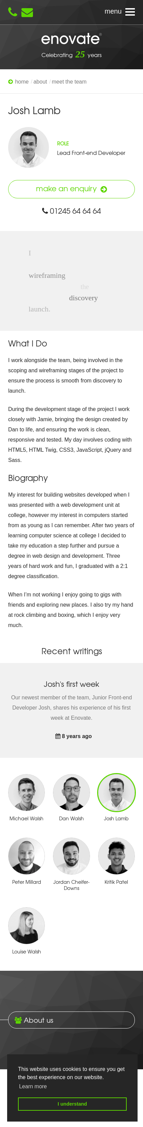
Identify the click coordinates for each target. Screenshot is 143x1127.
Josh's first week (71, 683)
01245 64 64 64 (71, 210)
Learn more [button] (33, 1086)
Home (22, 82)
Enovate (71, 39)
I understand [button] (72, 1104)
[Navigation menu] (71, 12)
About (40, 82)
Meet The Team (69, 82)
